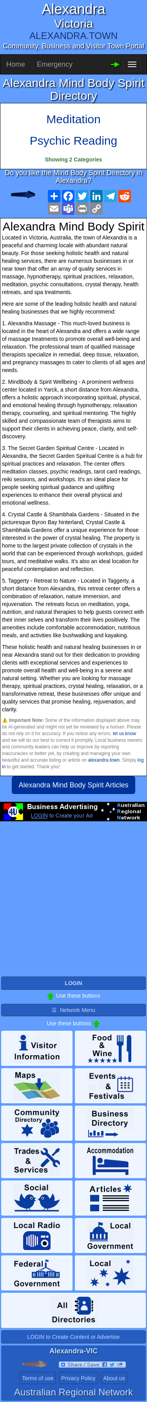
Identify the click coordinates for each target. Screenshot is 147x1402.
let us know (124, 733)
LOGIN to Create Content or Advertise (73, 1337)
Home (15, 64)
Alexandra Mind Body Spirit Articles (73, 785)
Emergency (55, 64)
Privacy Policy (78, 1378)
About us (114, 1378)
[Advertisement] (73, 902)
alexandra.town (104, 760)
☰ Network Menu (73, 1010)
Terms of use (37, 1378)
